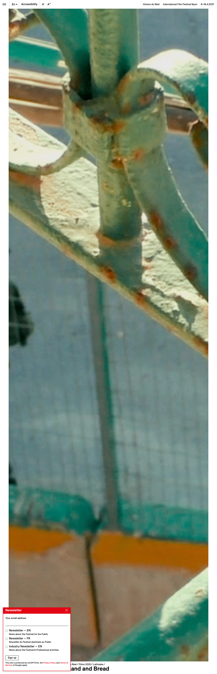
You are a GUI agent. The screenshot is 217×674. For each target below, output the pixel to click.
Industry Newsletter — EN (34, 648)
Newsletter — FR (30, 640)
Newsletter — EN (28, 632)
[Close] (66, 610)
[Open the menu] (4, 4)
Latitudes (98, 664)
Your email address (15, 618)
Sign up (12, 657)
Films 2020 (85, 664)
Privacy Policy (49, 663)
